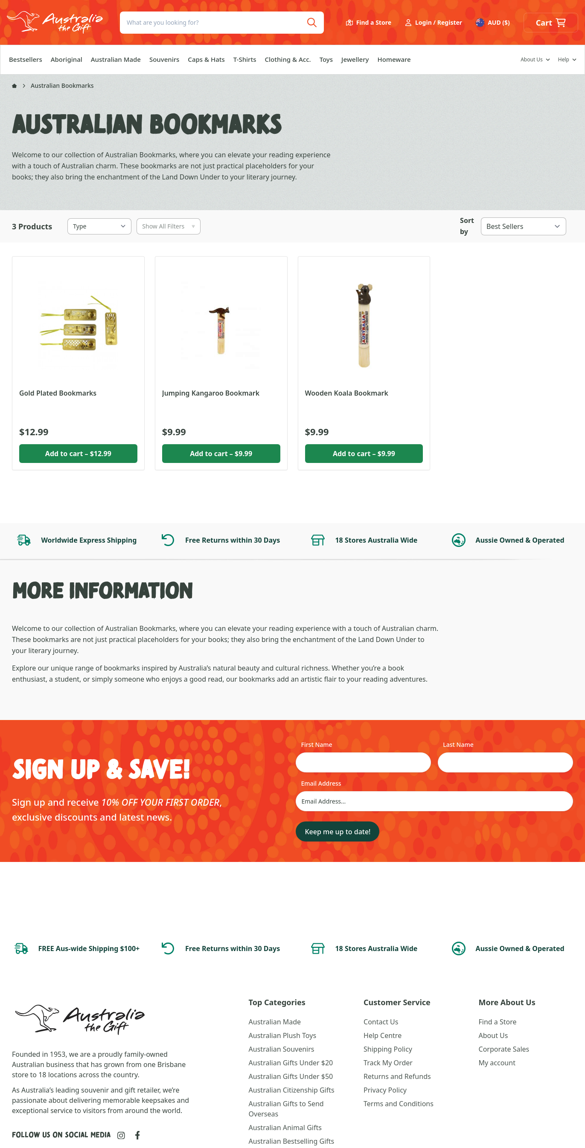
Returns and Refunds (397, 1076)
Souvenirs (164, 59)
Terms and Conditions (399, 1103)
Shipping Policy (388, 1049)
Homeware (393, 59)
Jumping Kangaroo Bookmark (210, 393)
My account (497, 1062)
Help (563, 59)
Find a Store (368, 22)
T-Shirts (244, 59)
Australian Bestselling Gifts (292, 1141)
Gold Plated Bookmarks (57, 393)
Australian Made (116, 59)
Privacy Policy (385, 1090)
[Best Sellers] (523, 226)
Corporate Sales (504, 1049)
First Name (316, 744)
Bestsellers (25, 59)
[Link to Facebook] (137, 1135)
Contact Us (381, 1022)
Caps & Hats (206, 59)
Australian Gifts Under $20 (291, 1062)
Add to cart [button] (78, 453)
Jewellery (355, 59)
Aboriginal (66, 59)
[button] (551, 22)
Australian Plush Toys (282, 1035)
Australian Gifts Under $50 (291, 1076)
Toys (326, 59)
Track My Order (388, 1062)
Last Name (458, 744)
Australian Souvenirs (281, 1049)
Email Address (321, 783)
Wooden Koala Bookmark (346, 393)
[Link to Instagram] (121, 1135)
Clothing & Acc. (288, 59)
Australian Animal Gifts (285, 1127)
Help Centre (383, 1035)
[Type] (99, 226)
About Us (532, 59)
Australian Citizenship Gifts (292, 1090)
